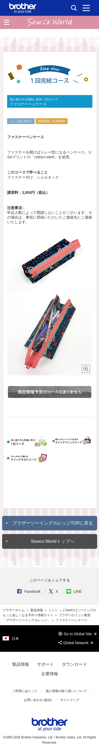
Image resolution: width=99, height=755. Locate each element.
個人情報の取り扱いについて (66, 691)
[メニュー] (86, 8)
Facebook (28, 591)
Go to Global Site (77, 634)
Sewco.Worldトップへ (52, 541)
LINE (74, 591)
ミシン (53, 610)
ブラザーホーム (14, 610)
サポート (45, 664)
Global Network (75, 643)
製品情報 (37, 610)
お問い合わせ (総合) (38, 700)
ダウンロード (74, 664)
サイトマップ (69, 700)
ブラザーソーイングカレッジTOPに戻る (52, 523)
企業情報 (49, 674)
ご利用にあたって (24, 691)
